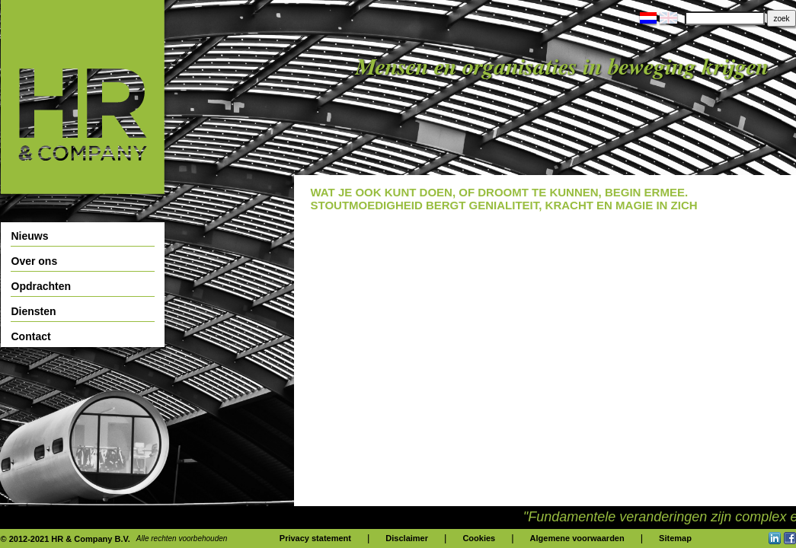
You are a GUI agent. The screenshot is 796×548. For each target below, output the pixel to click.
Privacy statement (315, 538)
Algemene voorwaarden (577, 538)
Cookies (478, 538)
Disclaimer (406, 538)
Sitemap (675, 538)
